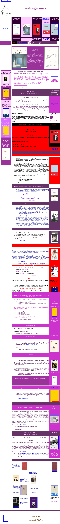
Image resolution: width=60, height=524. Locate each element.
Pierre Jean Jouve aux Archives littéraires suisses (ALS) (30, 453)
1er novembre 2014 (54, 80)
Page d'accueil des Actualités (6, 28)
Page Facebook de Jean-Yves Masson (31, 103)
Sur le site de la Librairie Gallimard (54, 457)
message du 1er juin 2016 (21, 73)
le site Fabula (7, 136)
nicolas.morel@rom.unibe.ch (29, 424)
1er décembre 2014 (54, 79)
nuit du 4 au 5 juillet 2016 (54, 120)
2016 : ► (46, 39)
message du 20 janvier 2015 (21, 86)
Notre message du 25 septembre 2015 (20, 85)
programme (34, 275)
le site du (21, 106)
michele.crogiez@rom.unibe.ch (17, 424)
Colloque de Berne (33, 42)
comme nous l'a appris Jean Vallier (31, 344)
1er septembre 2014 (54, 81)
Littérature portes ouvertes (18, 328)
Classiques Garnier (6, 97)
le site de (19, 429)
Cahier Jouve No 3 (14, 42)
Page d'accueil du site (6, 513)
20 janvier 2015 (54, 77)
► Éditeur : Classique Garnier (23, 398)
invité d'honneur (21, 273)
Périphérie (17, 271)
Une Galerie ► (46, 22)
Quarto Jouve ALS (29, 42)
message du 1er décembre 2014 (21, 87)
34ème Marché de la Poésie (19, 267)
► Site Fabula (20, 396)
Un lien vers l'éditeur (21, 240)
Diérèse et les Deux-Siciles (23, 331)
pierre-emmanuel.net (56, 501)
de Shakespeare (22, 333)
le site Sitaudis (27, 456)
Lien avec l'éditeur (32, 200)
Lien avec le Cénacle (21, 291)
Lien (26, 300)
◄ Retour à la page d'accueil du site (6, 0)
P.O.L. (6, 117)
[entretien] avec (32, 383)
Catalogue (26, 269)
